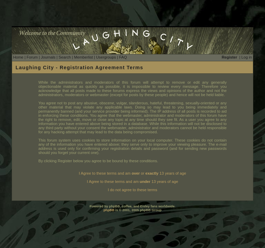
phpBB (109, 210)
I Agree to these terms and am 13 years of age (132, 181)
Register (229, 57)
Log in (247, 57)
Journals (48, 57)
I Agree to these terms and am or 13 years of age (132, 173)
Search (65, 57)
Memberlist (83, 57)
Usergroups (106, 57)
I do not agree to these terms (132, 190)
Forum (32, 57)
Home (18, 57)
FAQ (123, 57)
